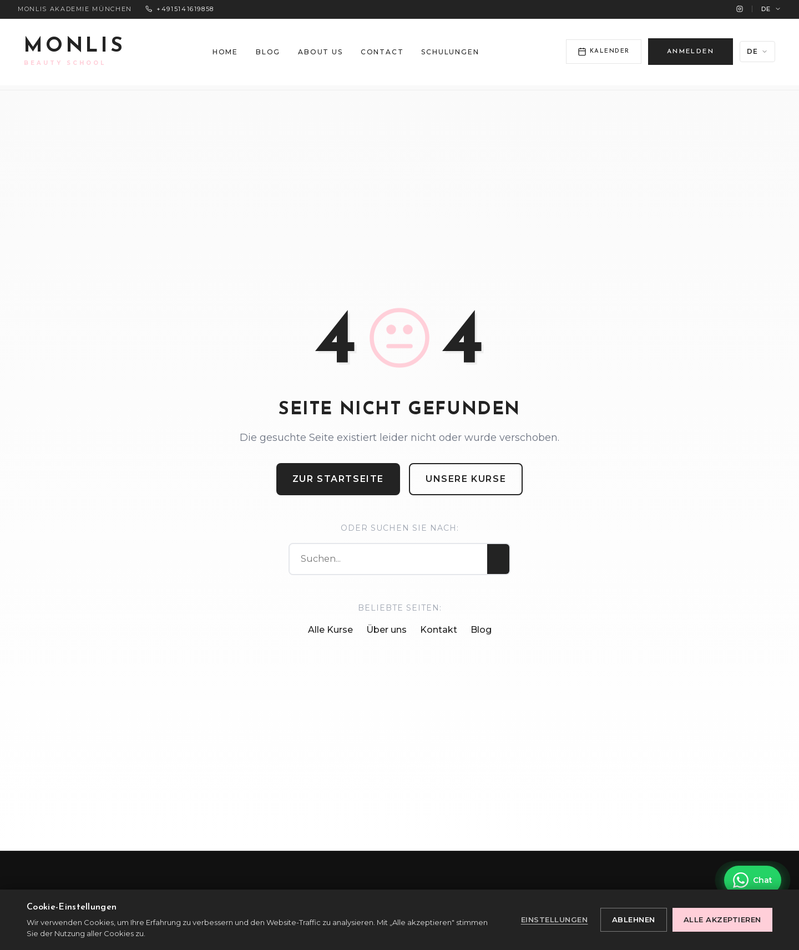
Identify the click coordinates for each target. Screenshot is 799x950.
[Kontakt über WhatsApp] (752, 880)
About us (320, 52)
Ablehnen (633, 919)
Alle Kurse (330, 629)
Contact (382, 52)
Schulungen (450, 52)
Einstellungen (554, 919)
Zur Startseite (338, 479)
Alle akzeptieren (722, 919)
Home (225, 52)
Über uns (386, 629)
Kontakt (438, 629)
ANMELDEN (690, 51)
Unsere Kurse (466, 479)
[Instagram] (739, 9)
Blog (268, 52)
